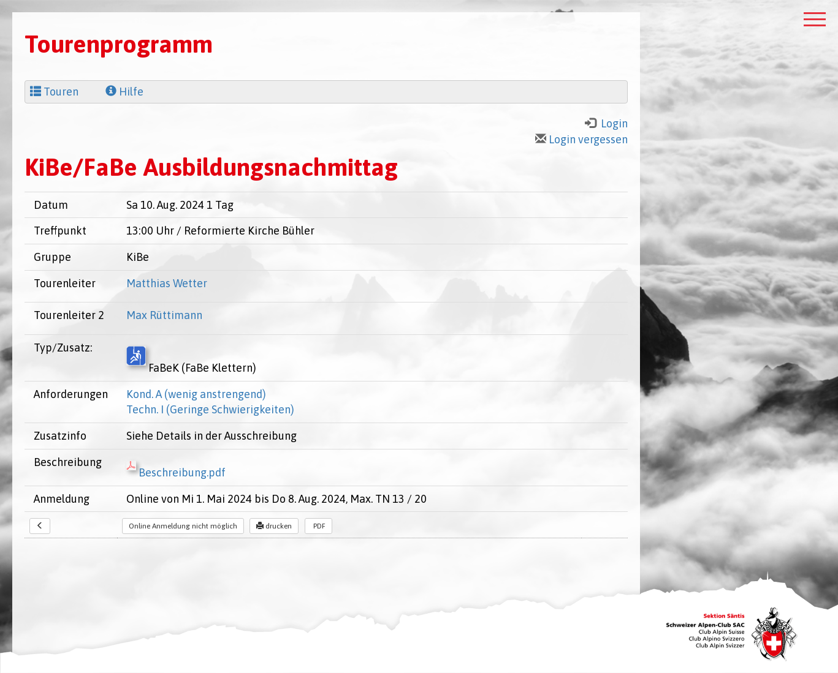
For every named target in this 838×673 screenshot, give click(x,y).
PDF (318, 526)
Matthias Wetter (166, 283)
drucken (274, 526)
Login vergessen (581, 139)
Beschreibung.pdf (176, 472)
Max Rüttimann (164, 315)
